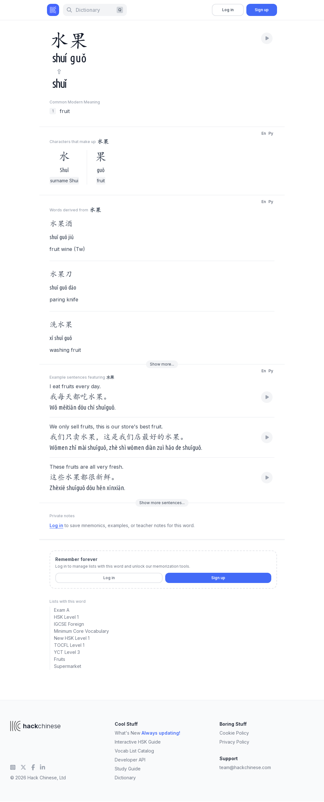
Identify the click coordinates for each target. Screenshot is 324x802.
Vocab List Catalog (134, 750)
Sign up (262, 9)
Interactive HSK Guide (138, 742)
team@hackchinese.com (245, 767)
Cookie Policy (234, 733)
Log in (228, 9)
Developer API (130, 759)
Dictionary (125, 777)
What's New (147, 733)
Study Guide (128, 768)
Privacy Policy (234, 742)
